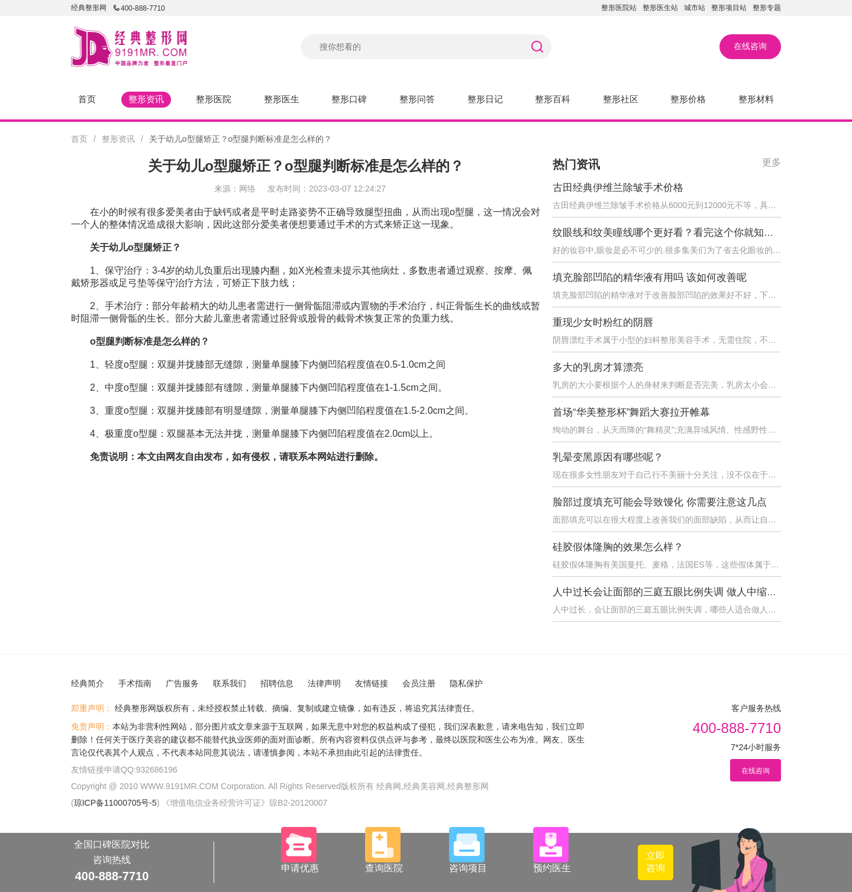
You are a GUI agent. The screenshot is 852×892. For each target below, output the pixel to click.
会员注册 (418, 683)
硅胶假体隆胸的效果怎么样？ (618, 547)
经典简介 (87, 683)
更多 (771, 162)
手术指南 (134, 683)
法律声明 (324, 683)
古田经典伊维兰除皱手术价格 (618, 187)
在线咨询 (750, 46)
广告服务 (182, 683)
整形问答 (417, 99)
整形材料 (756, 99)
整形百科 (552, 99)
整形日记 (485, 99)
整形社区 (620, 99)
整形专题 (767, 8)
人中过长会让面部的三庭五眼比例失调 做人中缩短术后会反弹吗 (695, 592)
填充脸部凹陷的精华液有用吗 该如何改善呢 (650, 277)
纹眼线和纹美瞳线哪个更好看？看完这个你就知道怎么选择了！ (693, 232)
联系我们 (229, 683)
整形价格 (688, 99)
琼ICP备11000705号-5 (115, 802)
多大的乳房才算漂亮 (598, 367)
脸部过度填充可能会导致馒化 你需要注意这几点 (660, 502)
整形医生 (281, 99)
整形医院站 (619, 8)
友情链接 (371, 683)
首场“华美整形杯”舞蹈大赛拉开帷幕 (631, 412)
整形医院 (213, 99)
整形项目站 (729, 8)
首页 (87, 99)
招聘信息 (276, 683)
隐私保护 (466, 683)
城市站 (694, 8)
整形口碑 (349, 99)
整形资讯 (146, 99)
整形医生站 (660, 8)
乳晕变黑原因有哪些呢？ (608, 457)
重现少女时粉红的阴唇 (603, 322)
